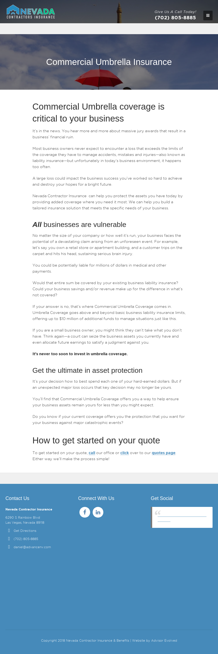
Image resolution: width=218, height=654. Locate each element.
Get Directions (25, 530)
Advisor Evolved (164, 640)
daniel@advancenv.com (32, 547)
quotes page (163, 453)
